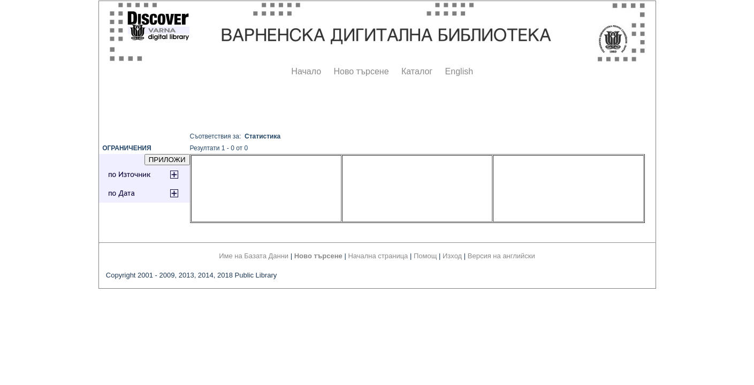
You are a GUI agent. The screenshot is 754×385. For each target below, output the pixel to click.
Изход (452, 256)
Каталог (416, 71)
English (459, 71)
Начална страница (378, 256)
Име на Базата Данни (253, 256)
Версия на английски (501, 256)
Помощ (425, 256)
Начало (306, 71)
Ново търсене (361, 71)
